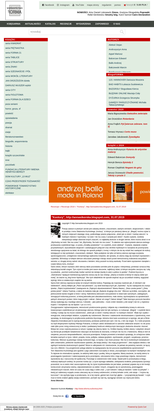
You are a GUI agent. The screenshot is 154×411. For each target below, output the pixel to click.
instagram (64, 5)
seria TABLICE (12, 57)
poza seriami (11, 104)
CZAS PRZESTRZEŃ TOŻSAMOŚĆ (22, 181)
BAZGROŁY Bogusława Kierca (123, 89)
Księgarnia (13, 24)
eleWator (9, 193)
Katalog (50, 24)
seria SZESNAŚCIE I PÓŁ (17, 71)
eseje (8, 132)
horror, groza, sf (13, 109)
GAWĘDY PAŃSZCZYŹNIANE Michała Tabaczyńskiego (127, 103)
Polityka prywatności (54, 407)
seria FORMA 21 (13, 53)
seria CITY (10, 90)
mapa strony (93, 5)
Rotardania (128, 119)
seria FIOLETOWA (14, 95)
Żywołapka (134, 137)
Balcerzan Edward (117, 58)
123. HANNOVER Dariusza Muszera (126, 80)
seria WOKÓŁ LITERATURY (19, 76)
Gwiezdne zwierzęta (137, 113)
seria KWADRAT (13, 43)
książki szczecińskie (15, 155)
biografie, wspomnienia (16, 141)
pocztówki (10, 165)
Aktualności (33, 24)
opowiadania (11, 118)
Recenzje (66, 24)
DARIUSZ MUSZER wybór (18, 85)
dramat (8, 127)
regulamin (106, 5)
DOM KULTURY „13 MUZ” (18, 176)
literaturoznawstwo (14, 137)
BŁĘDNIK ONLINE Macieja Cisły (124, 93)
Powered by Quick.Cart (137, 407)
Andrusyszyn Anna (118, 49)
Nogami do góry (133, 167)
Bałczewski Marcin (118, 67)
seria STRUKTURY (14, 62)
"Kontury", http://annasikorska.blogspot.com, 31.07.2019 (101, 207)
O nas (116, 24)
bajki (7, 151)
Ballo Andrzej (115, 63)
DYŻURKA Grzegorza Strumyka (124, 98)
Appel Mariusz (115, 54)
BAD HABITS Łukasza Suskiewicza (126, 84)
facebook (49, 5)
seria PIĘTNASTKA (14, 48)
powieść (9, 113)
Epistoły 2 (128, 162)
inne (7, 160)
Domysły (130, 157)
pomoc (117, 5)
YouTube (79, 5)
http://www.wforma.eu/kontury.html (88, 389)
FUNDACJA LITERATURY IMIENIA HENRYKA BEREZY (22, 170)
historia (8, 146)
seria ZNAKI (11, 67)
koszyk (130, 5)
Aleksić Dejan (115, 45)
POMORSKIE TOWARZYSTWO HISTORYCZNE (20, 187)
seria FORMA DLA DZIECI (18, 99)
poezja (8, 123)
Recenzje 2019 (68, 207)
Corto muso (130, 132)
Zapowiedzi (102, 24)
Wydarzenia (83, 24)
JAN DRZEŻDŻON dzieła (17, 81)
